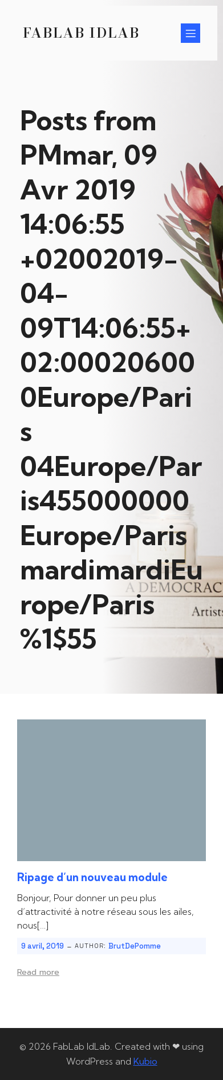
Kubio (145, 1061)
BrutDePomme (134, 946)
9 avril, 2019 (42, 946)
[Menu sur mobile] (190, 33)
